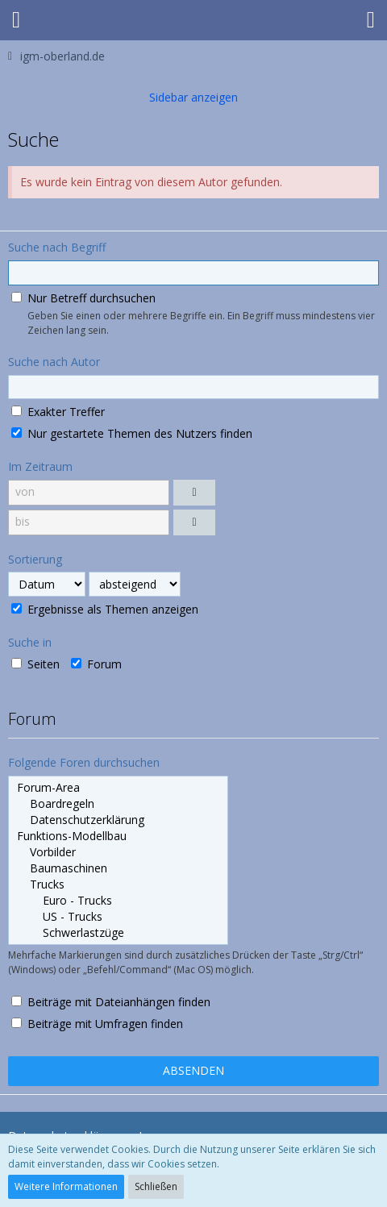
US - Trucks (118, 917)
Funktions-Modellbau (118, 836)
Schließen (156, 1186)
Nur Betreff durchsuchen (83, 298)
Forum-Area (118, 788)
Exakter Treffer (58, 411)
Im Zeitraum (40, 466)
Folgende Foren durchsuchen (84, 762)
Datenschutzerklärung (118, 820)
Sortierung (35, 559)
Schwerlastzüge (118, 933)
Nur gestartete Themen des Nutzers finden (131, 433)
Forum (96, 664)
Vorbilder (118, 852)
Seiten (35, 664)
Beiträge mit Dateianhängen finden (110, 1001)
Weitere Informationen (66, 1186)
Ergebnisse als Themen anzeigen (104, 609)
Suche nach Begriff (57, 247)
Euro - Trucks (118, 901)
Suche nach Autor (54, 361)
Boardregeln (118, 804)
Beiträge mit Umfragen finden (97, 1023)
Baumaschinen (118, 868)
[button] (16, 20)
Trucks (118, 884)
